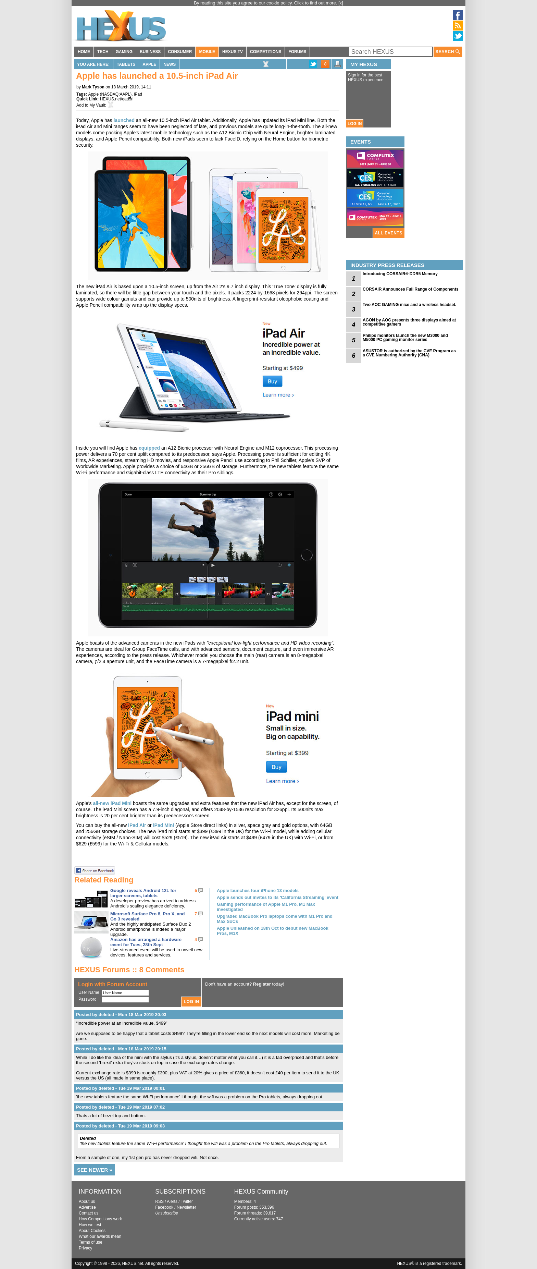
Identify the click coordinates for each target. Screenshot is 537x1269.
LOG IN (355, 123)
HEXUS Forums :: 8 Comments (129, 969)
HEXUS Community (261, 1191)
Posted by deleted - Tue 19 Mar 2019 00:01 (120, 1088)
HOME (84, 51)
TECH (103, 51)
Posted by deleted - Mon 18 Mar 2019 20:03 (121, 1014)
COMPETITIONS (265, 51)
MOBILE (207, 51)
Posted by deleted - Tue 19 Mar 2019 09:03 (120, 1125)
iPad (138, 94)
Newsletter (186, 1207)
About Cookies (92, 1230)
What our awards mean (100, 1236)
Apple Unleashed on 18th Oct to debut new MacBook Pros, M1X (272, 931)
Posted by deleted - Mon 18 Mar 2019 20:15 (121, 1048)
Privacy (85, 1248)
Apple (149, 64)
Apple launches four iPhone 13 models (258, 890)
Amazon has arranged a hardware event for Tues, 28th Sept (146, 942)
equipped (149, 448)
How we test (90, 1224)
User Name (88, 992)
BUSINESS (150, 51)
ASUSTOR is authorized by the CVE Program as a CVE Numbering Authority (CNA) (409, 353)
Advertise (87, 1207)
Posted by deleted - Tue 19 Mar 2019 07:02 (120, 1107)
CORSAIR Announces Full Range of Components (411, 289)
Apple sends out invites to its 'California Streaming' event (277, 897)
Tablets (126, 64)
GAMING (124, 51)
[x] (340, 2)
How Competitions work (100, 1219)
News (169, 64)
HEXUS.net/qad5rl (117, 99)
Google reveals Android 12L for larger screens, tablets (143, 893)
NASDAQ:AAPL (115, 94)
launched (123, 120)
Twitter (187, 1201)
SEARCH (448, 51)
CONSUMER (180, 51)
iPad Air (137, 825)
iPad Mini (164, 825)
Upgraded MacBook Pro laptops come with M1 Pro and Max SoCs (275, 919)
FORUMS (297, 51)
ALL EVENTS (388, 233)
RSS (159, 1201)
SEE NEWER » (94, 1170)
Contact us (88, 1213)
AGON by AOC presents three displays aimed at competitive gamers (409, 322)
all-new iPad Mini (112, 803)
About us (87, 1201)
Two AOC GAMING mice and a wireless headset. (409, 305)
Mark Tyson (93, 87)
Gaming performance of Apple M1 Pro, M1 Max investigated (266, 907)
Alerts (172, 1201)
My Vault (97, 105)
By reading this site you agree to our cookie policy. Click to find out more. (266, 2)
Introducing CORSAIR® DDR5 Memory (400, 274)
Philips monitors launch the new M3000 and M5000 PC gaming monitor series (405, 337)
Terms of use (90, 1242)
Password (87, 999)
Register (262, 984)
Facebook (164, 1207)
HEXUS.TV (232, 51)
